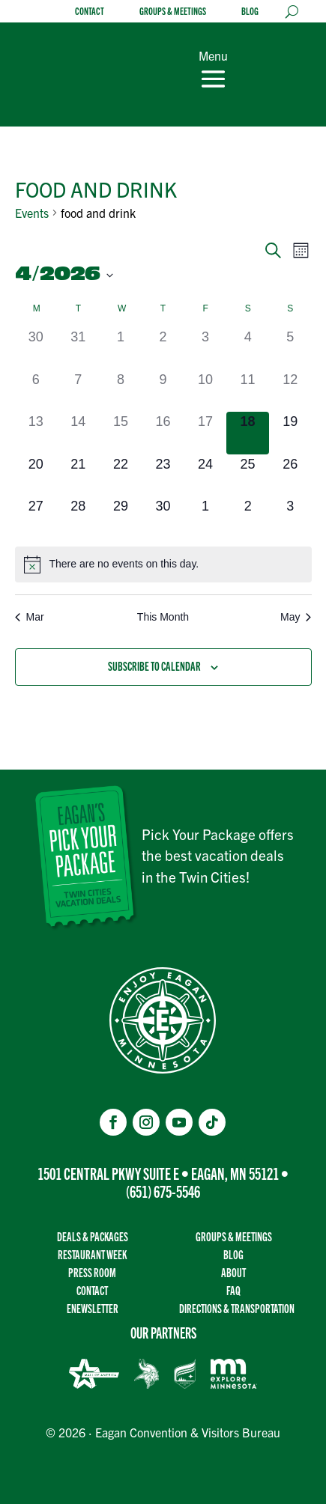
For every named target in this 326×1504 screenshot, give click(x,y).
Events (32, 212)
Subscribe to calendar (154, 666)
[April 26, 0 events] (290, 475)
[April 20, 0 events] (36, 475)
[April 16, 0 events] (163, 433)
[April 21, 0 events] (78, 475)
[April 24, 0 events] (205, 475)
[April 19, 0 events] (290, 433)
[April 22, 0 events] (121, 475)
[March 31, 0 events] (78, 348)
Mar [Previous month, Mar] (29, 617)
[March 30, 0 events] (36, 348)
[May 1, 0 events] (205, 517)
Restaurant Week (92, 1254)
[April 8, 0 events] (121, 391)
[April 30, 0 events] (163, 517)
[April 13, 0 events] (36, 433)
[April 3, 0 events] (205, 348)
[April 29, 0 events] (121, 517)
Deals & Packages (92, 1236)
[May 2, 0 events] (247, 517)
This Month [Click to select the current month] (163, 617)
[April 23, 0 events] (163, 475)
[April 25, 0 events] (247, 475)
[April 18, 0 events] (247, 433)
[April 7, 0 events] (78, 391)
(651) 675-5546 (163, 1191)
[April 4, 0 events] (247, 348)
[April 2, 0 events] (163, 348)
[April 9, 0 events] (163, 391)
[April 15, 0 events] (121, 433)
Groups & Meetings (172, 11)
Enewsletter (92, 1308)
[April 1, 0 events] (121, 348)
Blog (250, 11)
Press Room (92, 1272)
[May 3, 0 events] (290, 517)
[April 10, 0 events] (205, 391)
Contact (89, 11)
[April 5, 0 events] (290, 348)
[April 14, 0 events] (78, 433)
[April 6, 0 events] (36, 391)
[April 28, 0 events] (78, 517)
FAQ (233, 1290)
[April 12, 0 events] (290, 391)
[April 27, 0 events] (36, 517)
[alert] (163, 564)
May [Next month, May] (295, 617)
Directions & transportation (237, 1308)
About (233, 1272)
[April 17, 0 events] (205, 433)
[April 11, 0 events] (247, 391)
